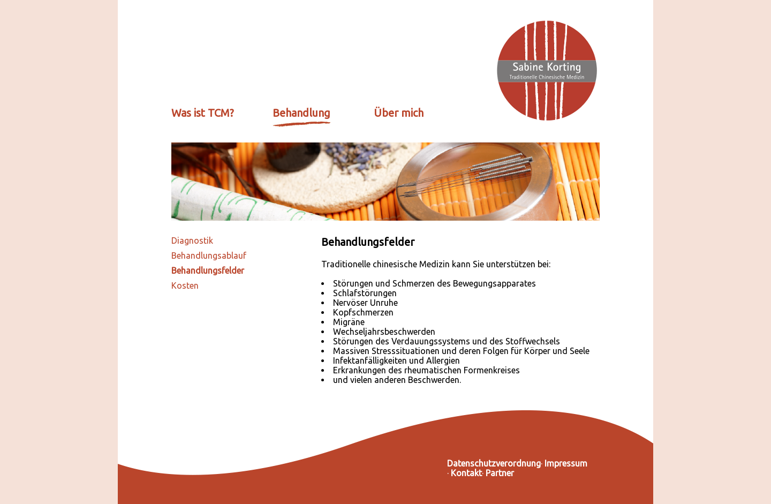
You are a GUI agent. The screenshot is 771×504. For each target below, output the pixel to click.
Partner (500, 473)
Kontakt (466, 473)
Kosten (185, 285)
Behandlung (301, 113)
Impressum (566, 463)
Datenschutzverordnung (494, 463)
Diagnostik (192, 240)
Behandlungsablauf (208, 255)
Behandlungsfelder (207, 270)
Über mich (399, 113)
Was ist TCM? (202, 113)
